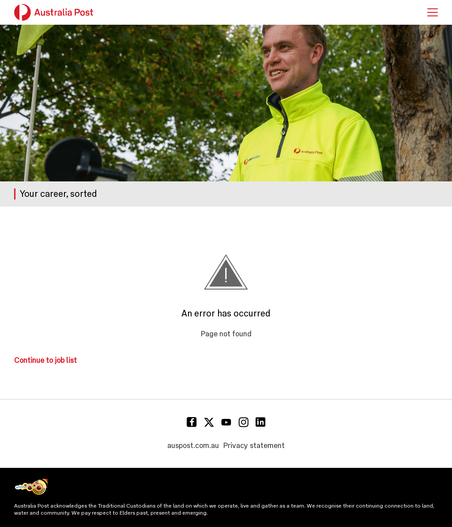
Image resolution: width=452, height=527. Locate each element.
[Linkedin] (261, 422)
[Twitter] (209, 422)
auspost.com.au (193, 445)
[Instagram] (243, 422)
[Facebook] (192, 422)
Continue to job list (45, 360)
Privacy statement (254, 445)
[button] (432, 12)
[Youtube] (226, 422)
